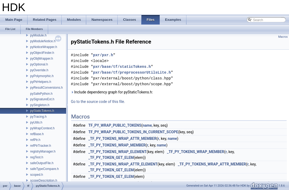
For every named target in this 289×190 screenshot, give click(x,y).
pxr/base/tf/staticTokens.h (122, 66)
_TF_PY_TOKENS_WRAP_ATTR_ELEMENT (122, 164)
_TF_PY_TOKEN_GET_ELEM (111, 157)
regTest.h (36, 157)
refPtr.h (35, 140)
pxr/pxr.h (103, 55)
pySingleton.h (39, 105)
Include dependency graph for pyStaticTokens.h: (112, 92)
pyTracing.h (38, 116)
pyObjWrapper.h (41, 58)
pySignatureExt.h (42, 99)
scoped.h (36, 175)
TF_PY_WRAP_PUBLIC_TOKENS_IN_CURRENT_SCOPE (133, 132)
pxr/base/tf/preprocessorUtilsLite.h (132, 72)
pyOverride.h (39, 70)
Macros (283, 37)
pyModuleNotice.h (43, 41)
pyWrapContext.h (42, 128)
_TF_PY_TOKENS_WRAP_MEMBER (116, 145)
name (147, 125)
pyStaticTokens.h (42, 111)
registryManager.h (43, 151)
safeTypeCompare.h (44, 169)
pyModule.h (38, 35)
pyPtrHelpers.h (40, 82)
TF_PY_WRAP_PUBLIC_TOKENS (114, 125)
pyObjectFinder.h (42, 53)
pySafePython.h (41, 94)
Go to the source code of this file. (98, 101)
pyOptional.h (39, 64)
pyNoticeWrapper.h (43, 47)
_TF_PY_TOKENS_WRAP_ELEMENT (117, 152)
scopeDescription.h (43, 180)
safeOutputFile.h (41, 163)
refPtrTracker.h (40, 146)
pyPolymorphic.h (42, 76)
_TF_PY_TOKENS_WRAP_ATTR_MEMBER (122, 138)
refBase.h (37, 134)
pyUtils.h (36, 122)
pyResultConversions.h (46, 87)
